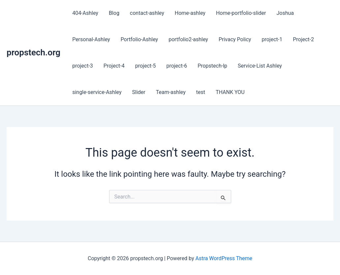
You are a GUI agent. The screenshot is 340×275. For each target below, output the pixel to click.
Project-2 (303, 39)
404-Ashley (85, 13)
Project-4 (114, 66)
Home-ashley (190, 13)
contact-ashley (147, 13)
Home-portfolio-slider (241, 13)
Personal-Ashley (91, 39)
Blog (114, 13)
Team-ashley (171, 92)
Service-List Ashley (260, 66)
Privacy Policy (235, 39)
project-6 (176, 66)
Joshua (285, 13)
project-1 (272, 39)
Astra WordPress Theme (224, 258)
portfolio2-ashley (188, 39)
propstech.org (33, 52)
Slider (138, 92)
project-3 (82, 66)
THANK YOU (230, 92)
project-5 (145, 66)
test (200, 92)
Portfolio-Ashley (139, 39)
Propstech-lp (212, 66)
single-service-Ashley (96, 92)
